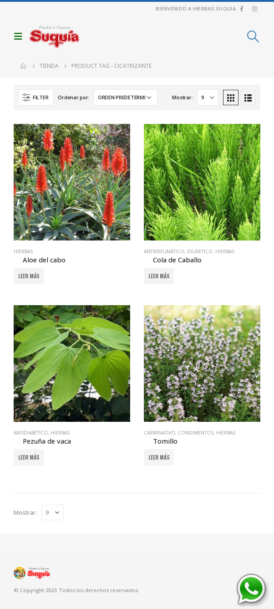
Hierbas (23, 251)
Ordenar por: (73, 97)
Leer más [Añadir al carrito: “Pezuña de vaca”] (29, 457)
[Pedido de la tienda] (125, 97)
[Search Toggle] (253, 36)
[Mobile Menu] (20, 36)
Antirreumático (164, 251)
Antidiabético (31, 433)
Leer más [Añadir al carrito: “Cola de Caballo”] (159, 276)
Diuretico (200, 251)
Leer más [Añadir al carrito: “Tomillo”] (159, 457)
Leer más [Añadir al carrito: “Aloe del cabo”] (29, 276)
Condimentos (195, 433)
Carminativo (159, 433)
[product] (72, 182)
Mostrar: (182, 97)
